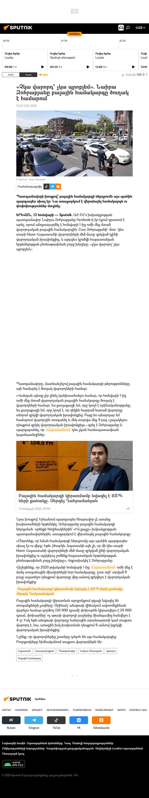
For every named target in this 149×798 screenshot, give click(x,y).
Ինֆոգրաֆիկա (82, 710)
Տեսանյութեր (104, 710)
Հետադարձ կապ (13, 753)
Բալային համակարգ (29, 658)
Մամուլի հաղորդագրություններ (92, 743)
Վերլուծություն (57, 710)
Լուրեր (9, 57)
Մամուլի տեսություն (62, 57)
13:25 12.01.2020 (26, 106)
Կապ (67, 743)
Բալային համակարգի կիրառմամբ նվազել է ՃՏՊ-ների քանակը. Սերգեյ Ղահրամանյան (71, 498)
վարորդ (111, 651)
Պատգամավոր (67, 651)
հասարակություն (44, 651)
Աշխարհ (37, 710)
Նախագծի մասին (13, 743)
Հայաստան (24, 651)
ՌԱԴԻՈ (121, 710)
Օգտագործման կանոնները (45, 743)
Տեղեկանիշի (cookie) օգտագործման (119, 748)
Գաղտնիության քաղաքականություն (70, 748)
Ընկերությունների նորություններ (23, 748)
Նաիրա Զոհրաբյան (91, 651)
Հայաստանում (58, 429)
